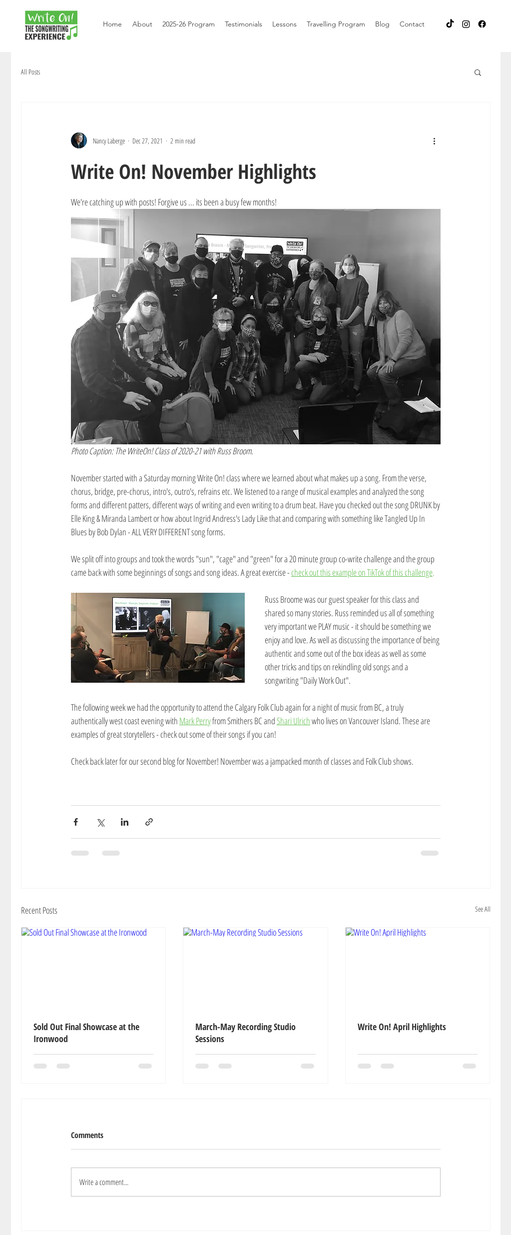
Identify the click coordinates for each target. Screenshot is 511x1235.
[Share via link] (149, 822)
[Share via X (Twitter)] (100, 822)
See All (483, 909)
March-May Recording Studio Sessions (245, 1033)
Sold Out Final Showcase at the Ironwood (86, 1033)
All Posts (30, 71)
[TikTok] (450, 24)
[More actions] (435, 140)
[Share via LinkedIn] (124, 822)
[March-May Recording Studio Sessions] (255, 968)
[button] (142, 24)
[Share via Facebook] (75, 822)
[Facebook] (482, 24)
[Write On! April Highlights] (418, 968)
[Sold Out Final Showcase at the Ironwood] (93, 968)
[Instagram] (466, 24)
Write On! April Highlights (402, 1027)
